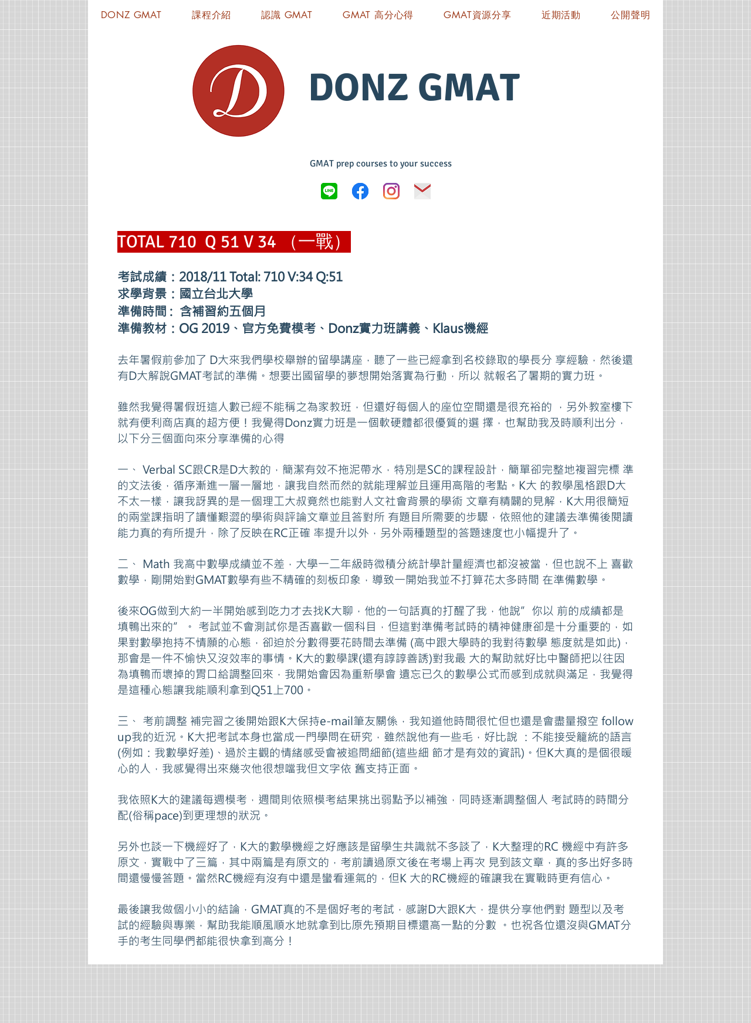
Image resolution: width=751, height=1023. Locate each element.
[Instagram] (391, 191)
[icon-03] (422, 191)
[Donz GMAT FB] (360, 191)
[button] (478, 15)
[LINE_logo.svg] (329, 191)
